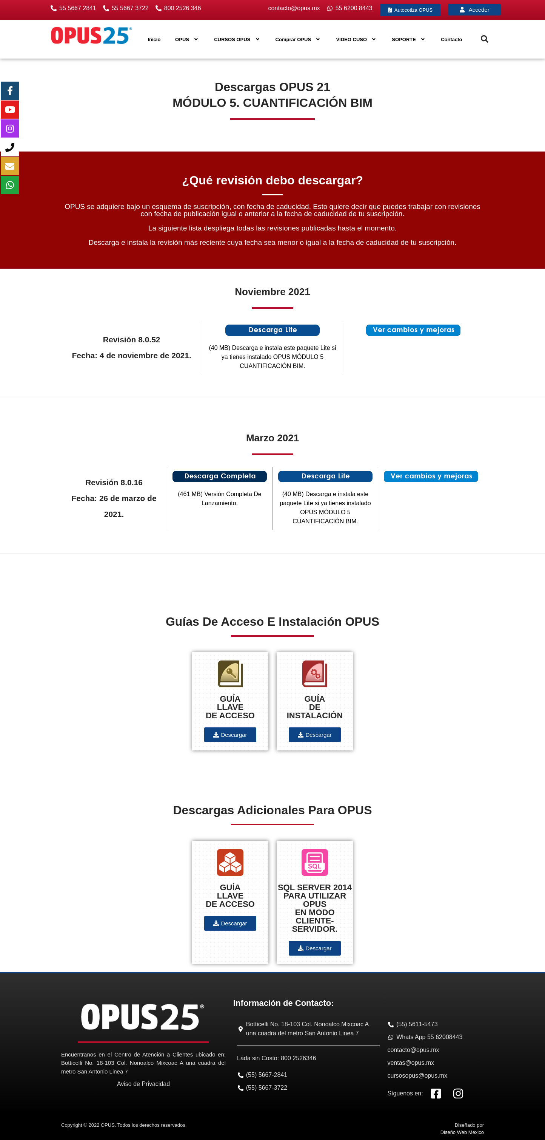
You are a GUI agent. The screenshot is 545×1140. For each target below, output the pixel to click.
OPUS (187, 39)
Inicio (154, 39)
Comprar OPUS (299, 39)
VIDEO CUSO (356, 39)
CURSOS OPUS (237, 39)
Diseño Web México (462, 1132)
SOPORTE (409, 39)
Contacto (451, 39)
